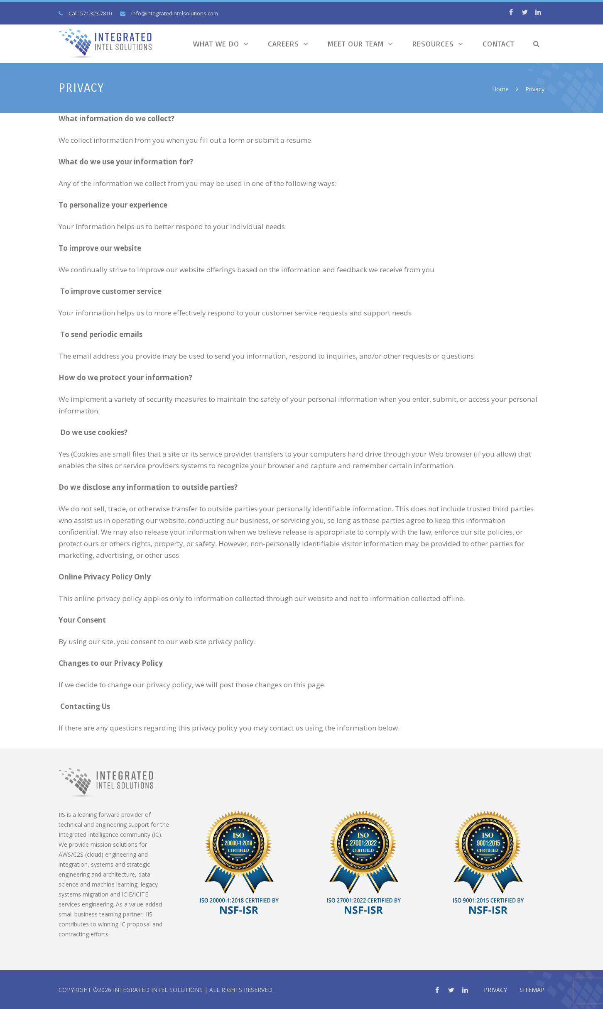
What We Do (216, 43)
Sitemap (532, 990)
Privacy (495, 990)
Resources (433, 43)
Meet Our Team (356, 43)
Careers (283, 43)
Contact (498, 43)
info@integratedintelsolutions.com (174, 13)
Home (500, 89)
